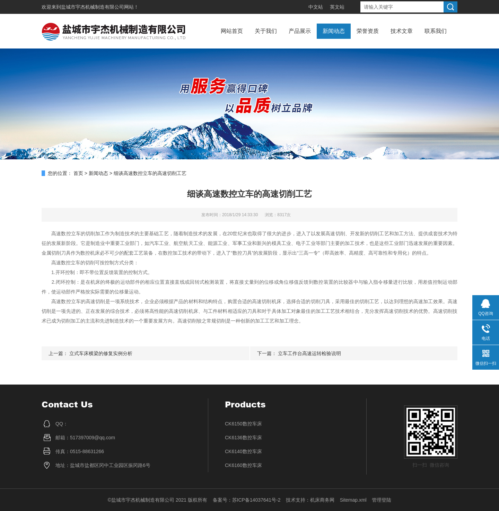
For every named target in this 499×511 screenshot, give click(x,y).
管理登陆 (381, 500)
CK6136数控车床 (243, 437)
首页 (78, 173)
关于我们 (266, 31)
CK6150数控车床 (243, 423)
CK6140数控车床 (243, 451)
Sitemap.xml (353, 500)
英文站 (337, 7)
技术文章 (402, 31)
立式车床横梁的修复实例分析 (100, 353)
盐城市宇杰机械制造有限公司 (92, 7)
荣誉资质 (368, 31)
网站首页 (232, 31)
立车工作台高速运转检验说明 (309, 353)
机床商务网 (322, 500)
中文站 (315, 7)
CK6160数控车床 (243, 465)
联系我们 (435, 31)
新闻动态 (334, 31)
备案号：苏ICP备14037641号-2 (247, 500)
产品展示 (300, 31)
